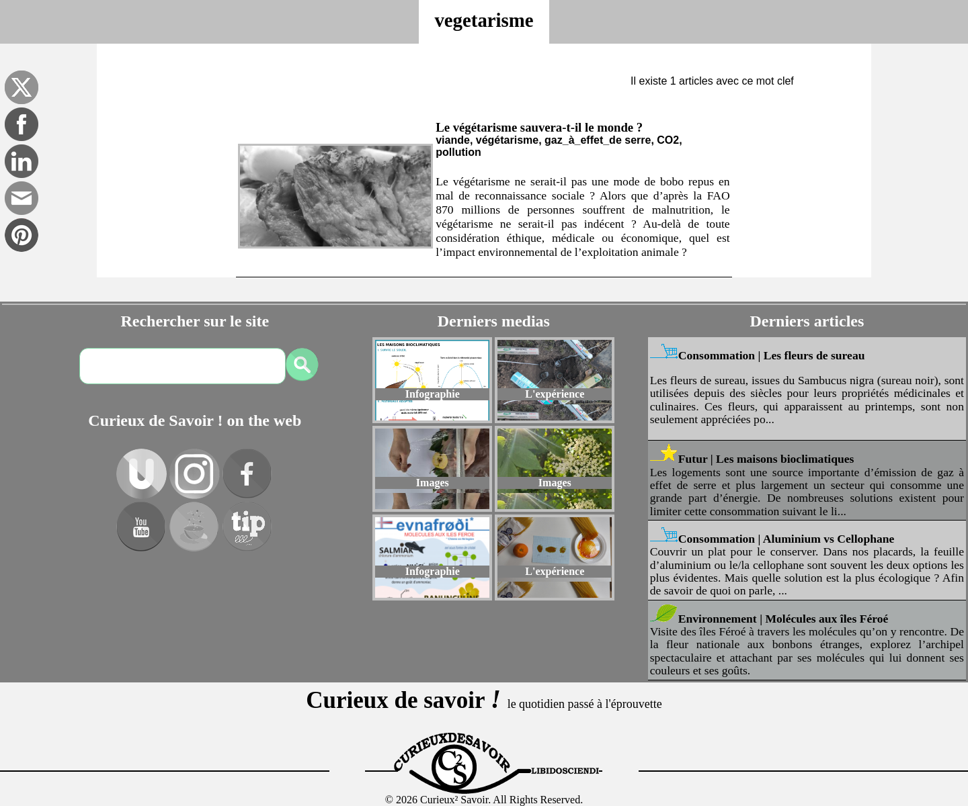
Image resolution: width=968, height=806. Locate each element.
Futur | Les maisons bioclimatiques (766, 458)
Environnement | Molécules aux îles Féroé (783, 618)
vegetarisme (483, 20)
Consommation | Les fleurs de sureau (771, 355)
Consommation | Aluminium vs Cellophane (786, 538)
